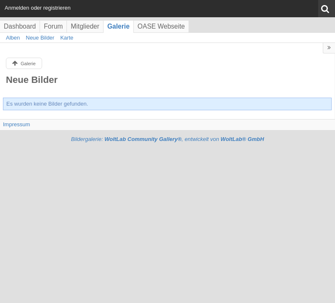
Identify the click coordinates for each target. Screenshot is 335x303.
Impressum (16, 124)
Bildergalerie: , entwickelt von (167, 139)
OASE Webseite (161, 26)
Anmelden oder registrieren (38, 8)
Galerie (118, 26)
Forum (53, 26)
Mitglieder (85, 26)
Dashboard (20, 26)
